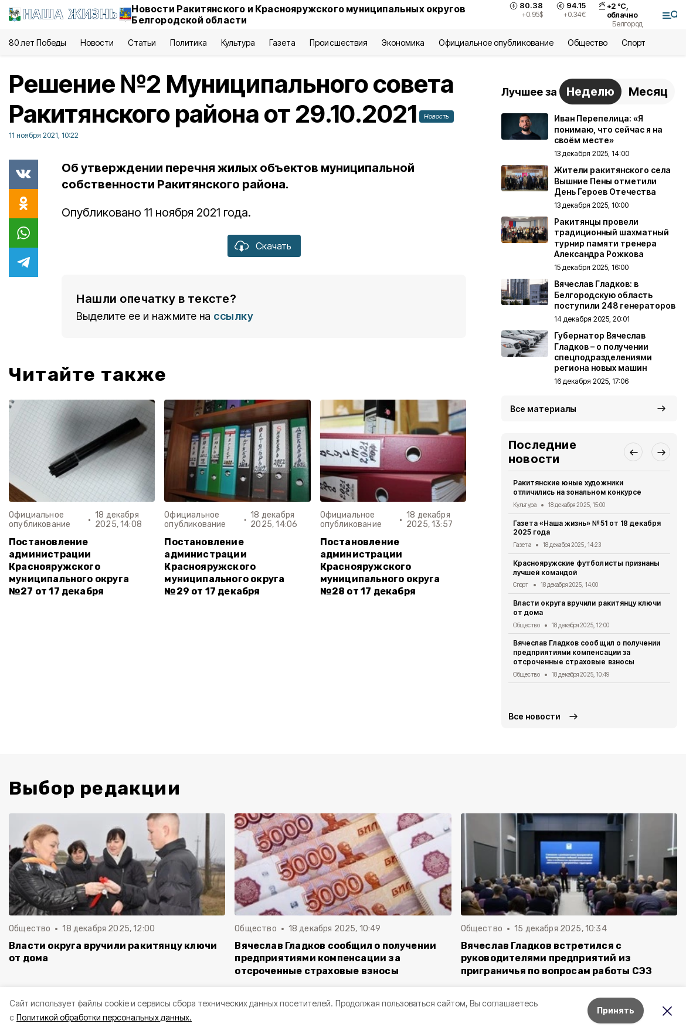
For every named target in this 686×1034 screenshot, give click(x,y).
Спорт (634, 43)
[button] (633, 451)
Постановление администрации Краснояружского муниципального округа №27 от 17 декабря (69, 566)
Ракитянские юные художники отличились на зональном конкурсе (577, 487)
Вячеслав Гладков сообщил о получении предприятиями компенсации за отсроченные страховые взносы (586, 652)
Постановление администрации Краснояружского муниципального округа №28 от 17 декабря (380, 566)
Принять (615, 1010)
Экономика (403, 43)
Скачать (273, 246)
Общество (587, 43)
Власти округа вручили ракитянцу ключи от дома (587, 608)
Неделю (590, 92)
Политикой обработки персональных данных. (104, 1017)
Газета (282, 43)
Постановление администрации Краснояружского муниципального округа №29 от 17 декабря (224, 566)
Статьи (142, 43)
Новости (96, 43)
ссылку (233, 316)
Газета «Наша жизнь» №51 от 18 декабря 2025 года (587, 528)
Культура (238, 43)
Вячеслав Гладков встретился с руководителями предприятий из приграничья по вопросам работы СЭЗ (557, 958)
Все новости (534, 716)
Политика (188, 43)
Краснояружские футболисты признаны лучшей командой (586, 568)
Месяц (648, 92)
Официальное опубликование (496, 43)
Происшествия (338, 43)
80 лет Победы (37, 43)
